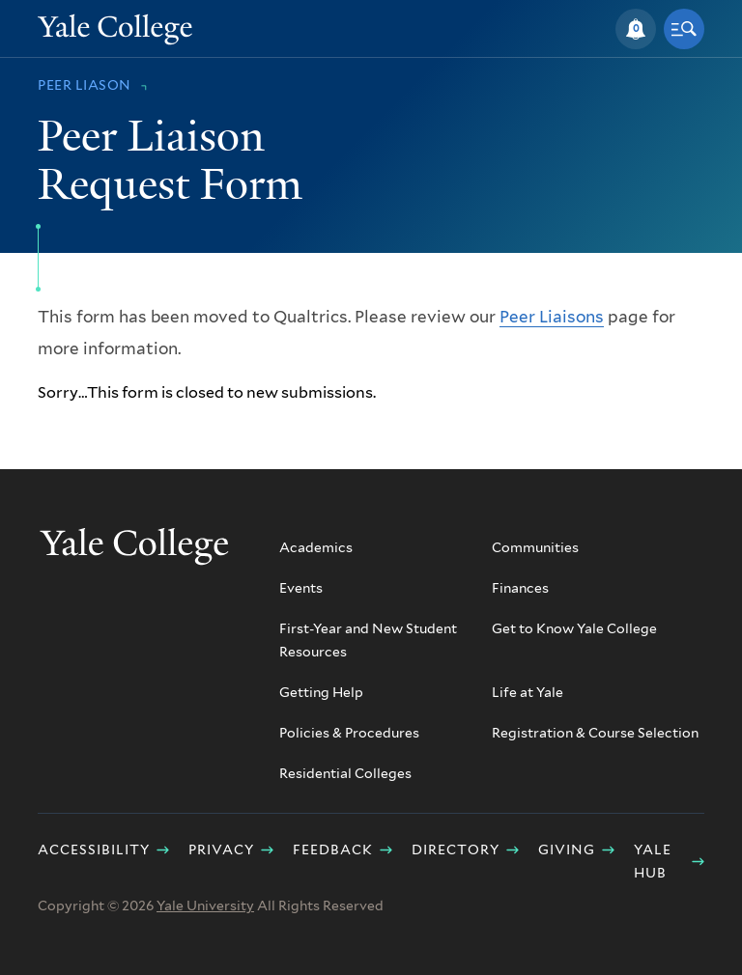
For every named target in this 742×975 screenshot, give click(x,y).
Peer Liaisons (551, 316)
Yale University (205, 905)
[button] (635, 29)
